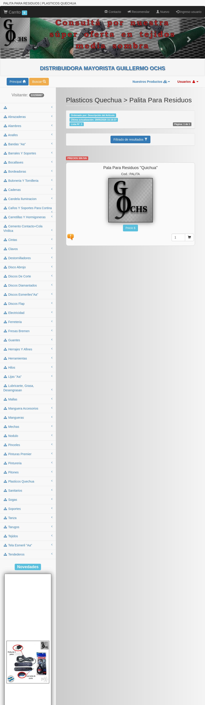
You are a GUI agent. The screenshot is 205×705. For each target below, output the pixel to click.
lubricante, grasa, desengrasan (27, 388)
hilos (27, 367)
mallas (27, 399)
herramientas (27, 358)
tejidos (27, 536)
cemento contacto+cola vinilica (27, 228)
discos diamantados (27, 285)
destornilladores (27, 258)
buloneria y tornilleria (27, 180)
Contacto (113, 12)
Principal (18, 81)
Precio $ (130, 228)
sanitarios (27, 490)
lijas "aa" (27, 376)
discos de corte (27, 276)
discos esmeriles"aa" (27, 294)
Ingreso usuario (188, 12)
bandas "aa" (27, 144)
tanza (27, 518)
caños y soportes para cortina (27, 209)
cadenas (27, 190)
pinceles (27, 445)
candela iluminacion (27, 199)
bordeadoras (27, 171)
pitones (27, 472)
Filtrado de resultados (130, 139)
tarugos (27, 527)
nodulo (27, 436)
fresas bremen (27, 331)
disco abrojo (27, 267)
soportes (27, 509)
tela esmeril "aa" (27, 545)
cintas (27, 240)
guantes (27, 340)
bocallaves (27, 162)
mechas (27, 426)
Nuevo (162, 12)
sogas (27, 499)
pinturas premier (27, 454)
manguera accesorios (27, 408)
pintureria (27, 463)
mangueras (27, 417)
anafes (27, 135)
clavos (27, 249)
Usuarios (187, 81)
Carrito (15, 12)
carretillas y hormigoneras (27, 217)
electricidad (27, 313)
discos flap (27, 303)
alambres (27, 126)
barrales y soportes (27, 153)
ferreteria (27, 322)
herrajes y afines (27, 349)
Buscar (39, 81)
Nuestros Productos (151, 81)
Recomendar (139, 12)
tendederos (27, 554)
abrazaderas (27, 117)
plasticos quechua (27, 481)
